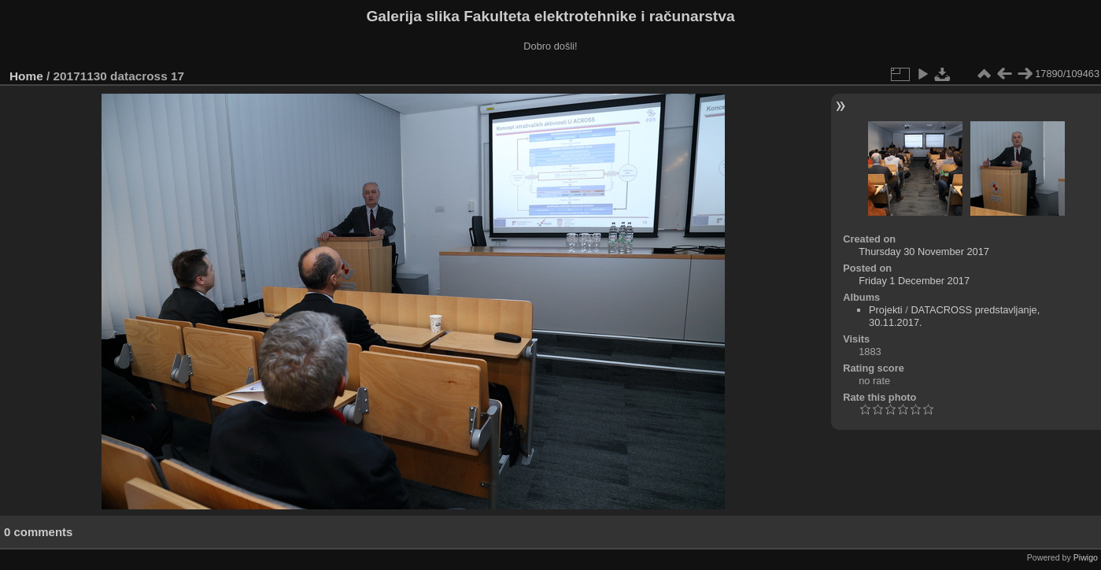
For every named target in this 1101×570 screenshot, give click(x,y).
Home (26, 76)
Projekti (886, 310)
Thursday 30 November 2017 (924, 251)
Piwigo (1085, 557)
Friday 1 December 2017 (914, 281)
